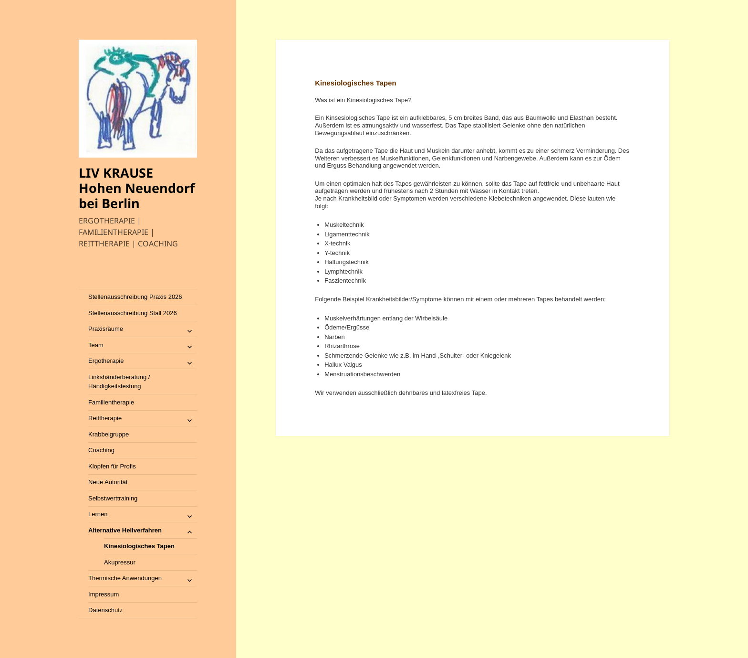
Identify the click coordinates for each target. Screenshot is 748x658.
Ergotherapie (106, 360)
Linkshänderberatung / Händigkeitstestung (119, 381)
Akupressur (119, 562)
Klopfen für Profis (112, 466)
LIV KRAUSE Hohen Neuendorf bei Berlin (137, 188)
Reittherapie (105, 418)
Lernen (97, 514)
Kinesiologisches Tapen (139, 546)
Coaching (101, 450)
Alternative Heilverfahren (125, 530)
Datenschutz (105, 610)
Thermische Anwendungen (125, 578)
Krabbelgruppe (108, 434)
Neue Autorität (107, 482)
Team (96, 345)
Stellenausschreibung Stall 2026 (132, 313)
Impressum (103, 594)
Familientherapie (111, 402)
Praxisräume (105, 328)
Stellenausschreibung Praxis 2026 (135, 296)
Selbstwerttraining (112, 498)
